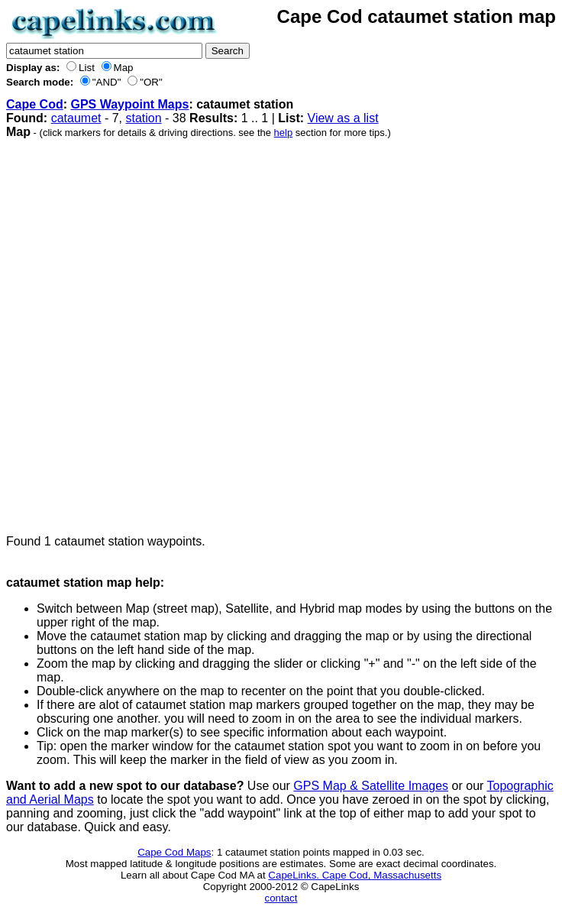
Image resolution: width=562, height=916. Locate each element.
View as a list (343, 118)
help (283, 132)
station (143, 118)
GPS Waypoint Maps (129, 104)
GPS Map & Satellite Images (370, 785)
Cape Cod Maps (174, 852)
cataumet (76, 118)
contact (281, 898)
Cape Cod (34, 104)
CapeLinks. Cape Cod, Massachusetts (354, 875)
